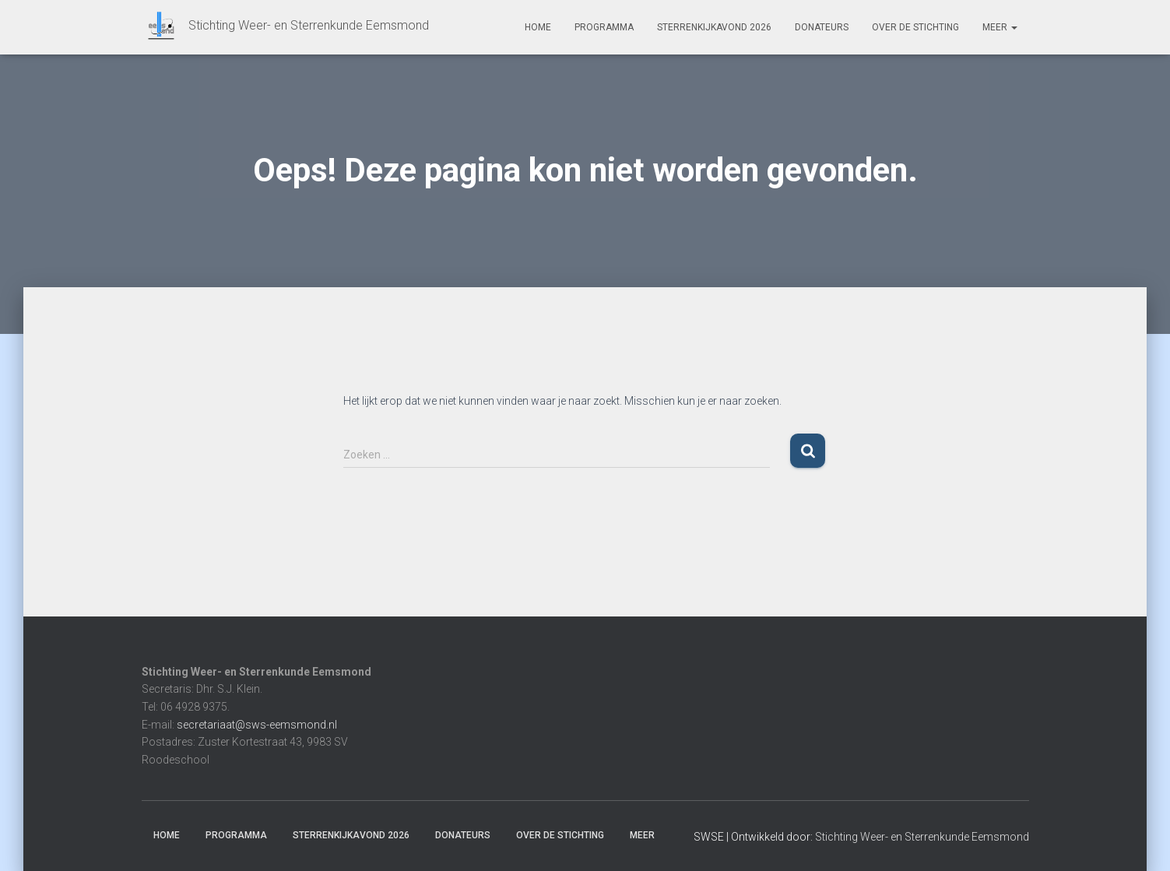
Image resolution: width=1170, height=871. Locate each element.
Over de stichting (915, 27)
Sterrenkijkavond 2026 (714, 27)
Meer (999, 27)
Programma (604, 27)
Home (538, 27)
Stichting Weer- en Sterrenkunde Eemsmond (922, 837)
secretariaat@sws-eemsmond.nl (257, 724)
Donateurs (822, 27)
